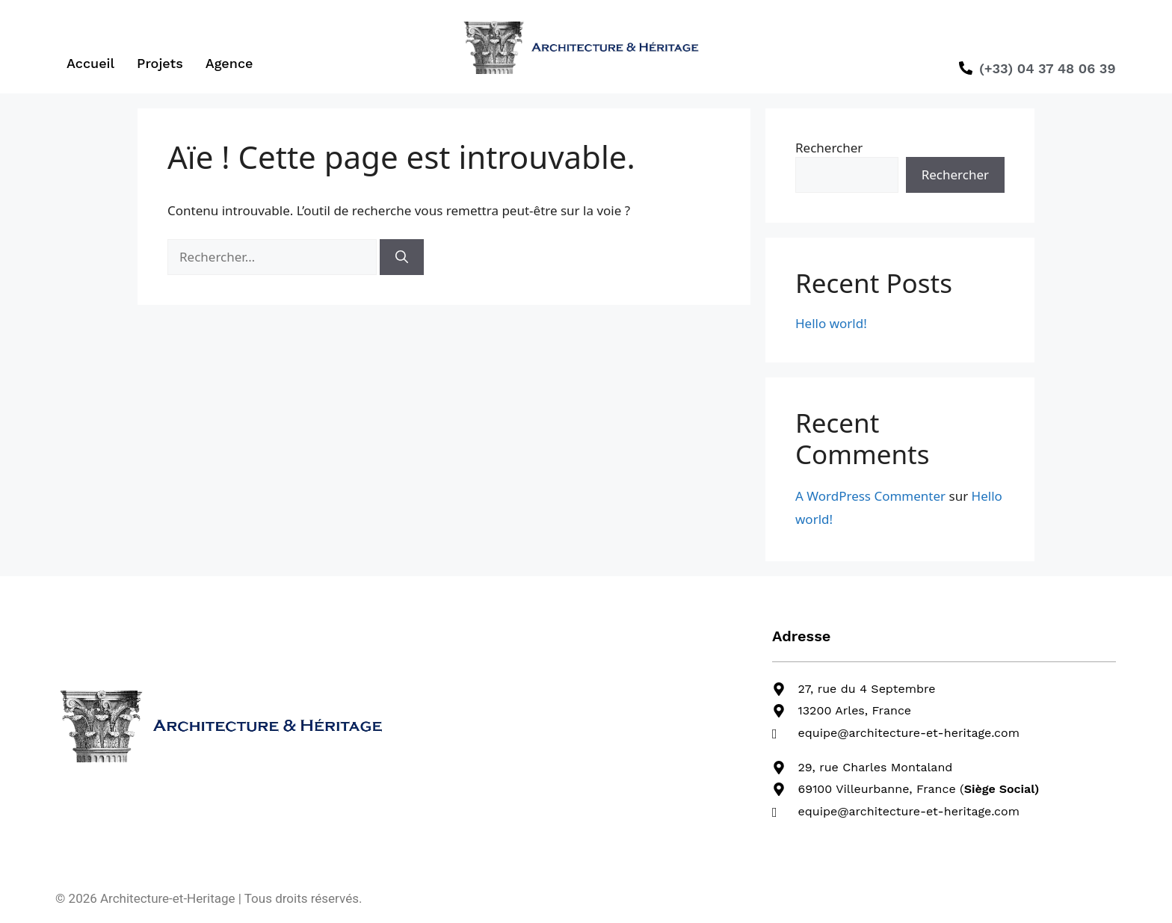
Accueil (90, 63)
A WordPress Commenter (870, 495)
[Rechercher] (402, 257)
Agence (229, 63)
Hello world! (831, 323)
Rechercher (829, 147)
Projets (160, 63)
